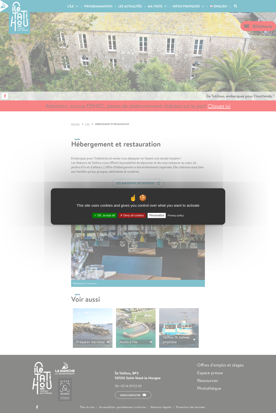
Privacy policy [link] (176, 215)
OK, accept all (104, 215)
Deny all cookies (132, 215)
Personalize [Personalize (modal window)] (156, 215)
